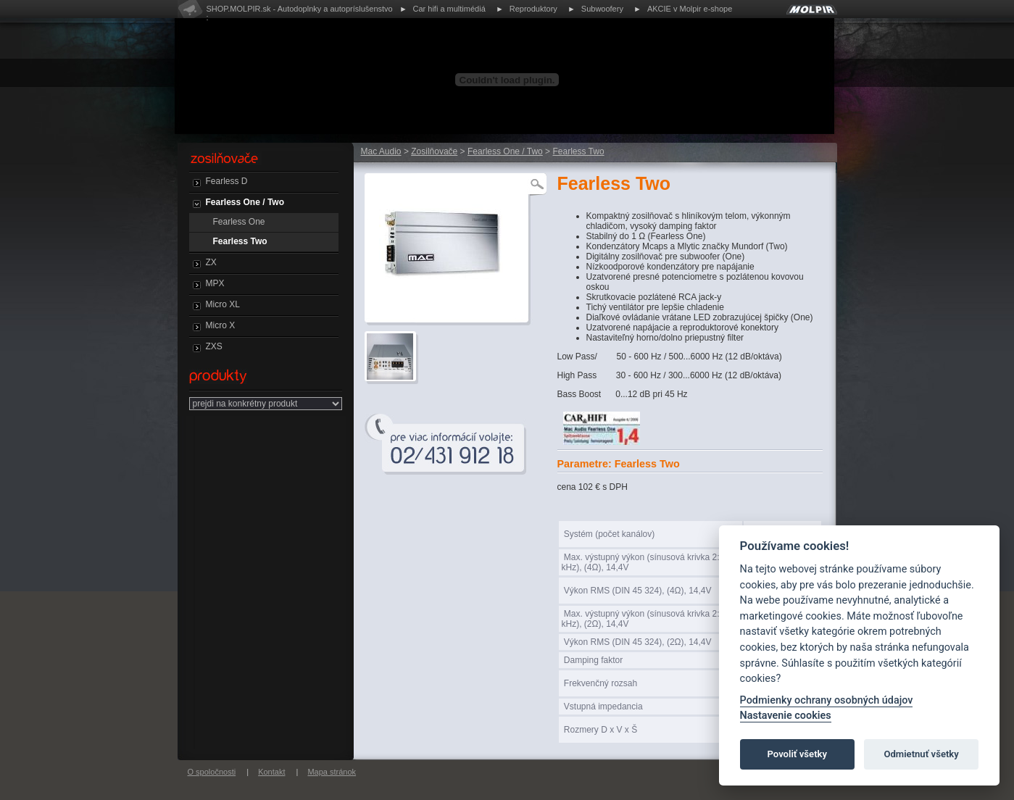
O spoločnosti (212, 771)
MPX (215, 283)
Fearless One (239, 222)
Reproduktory (533, 8)
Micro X (221, 325)
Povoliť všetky (797, 754)
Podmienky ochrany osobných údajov (826, 700)
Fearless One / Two (245, 202)
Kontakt (271, 771)
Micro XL (223, 304)
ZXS (214, 346)
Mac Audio (381, 151)
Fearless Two (240, 241)
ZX (211, 262)
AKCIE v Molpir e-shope (689, 8)
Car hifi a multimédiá (449, 8)
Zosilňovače (434, 151)
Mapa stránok (331, 771)
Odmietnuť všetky (921, 754)
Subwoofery (602, 8)
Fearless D (227, 181)
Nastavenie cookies (785, 715)
